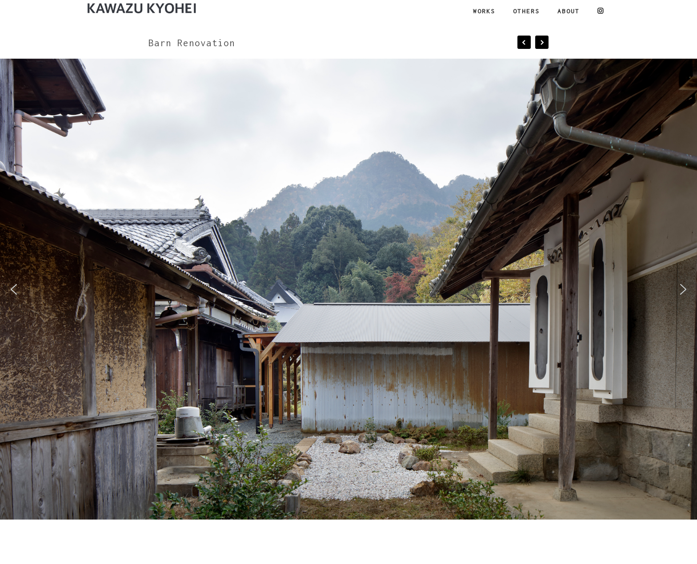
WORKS (484, 11)
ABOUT (568, 11)
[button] (14, 289)
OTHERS (526, 11)
